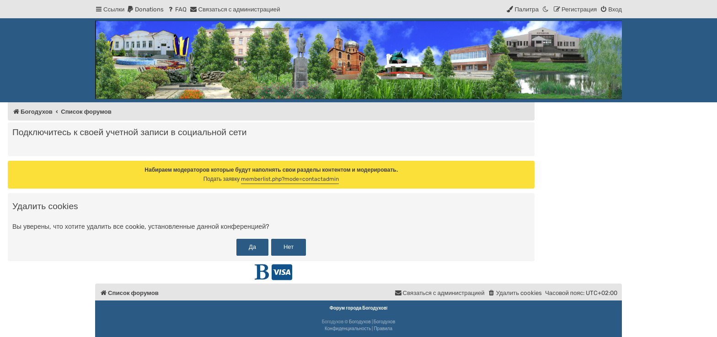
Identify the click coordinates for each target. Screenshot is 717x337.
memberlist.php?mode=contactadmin (290, 179)
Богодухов (360, 322)
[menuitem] (145, 9)
